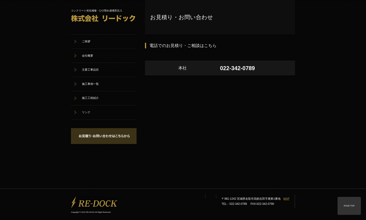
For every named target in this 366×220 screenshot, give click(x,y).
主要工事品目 (90, 69)
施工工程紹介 (90, 98)
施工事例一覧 (90, 84)
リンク (86, 112)
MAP (286, 198)
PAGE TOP (349, 206)
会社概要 (87, 55)
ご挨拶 (86, 41)
